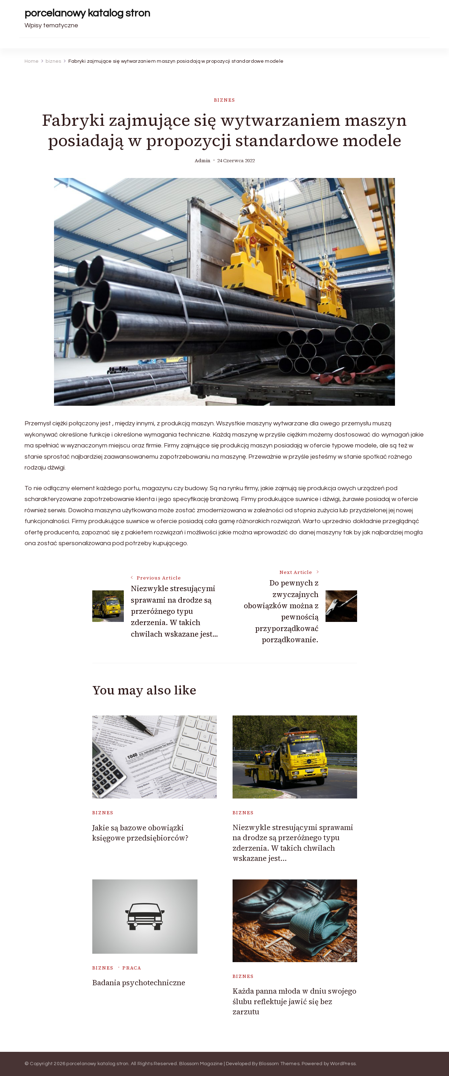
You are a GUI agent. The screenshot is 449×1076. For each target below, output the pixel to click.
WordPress (343, 1063)
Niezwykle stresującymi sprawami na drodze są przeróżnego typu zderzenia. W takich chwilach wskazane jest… (293, 842)
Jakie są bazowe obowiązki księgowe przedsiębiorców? (140, 833)
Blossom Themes (279, 1063)
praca (131, 968)
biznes (224, 100)
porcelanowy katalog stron (87, 13)
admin (202, 160)
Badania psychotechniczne (138, 983)
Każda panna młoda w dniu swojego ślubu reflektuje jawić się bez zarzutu (294, 1001)
